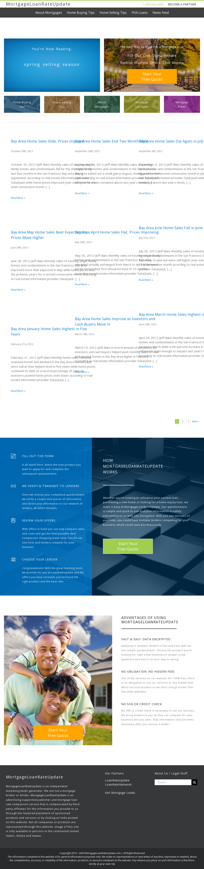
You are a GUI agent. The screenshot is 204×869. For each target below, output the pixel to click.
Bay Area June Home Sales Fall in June (171, 227)
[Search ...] (173, 782)
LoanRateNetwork (118, 784)
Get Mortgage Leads (120, 793)
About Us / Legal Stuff (171, 773)
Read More (17, 198)
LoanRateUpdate (117, 780)
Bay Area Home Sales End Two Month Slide (111, 141)
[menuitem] (51, 13)
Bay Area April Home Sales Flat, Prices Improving (117, 232)
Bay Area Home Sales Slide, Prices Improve (47, 141)
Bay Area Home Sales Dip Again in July (171, 141)
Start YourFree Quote (152, 76)
